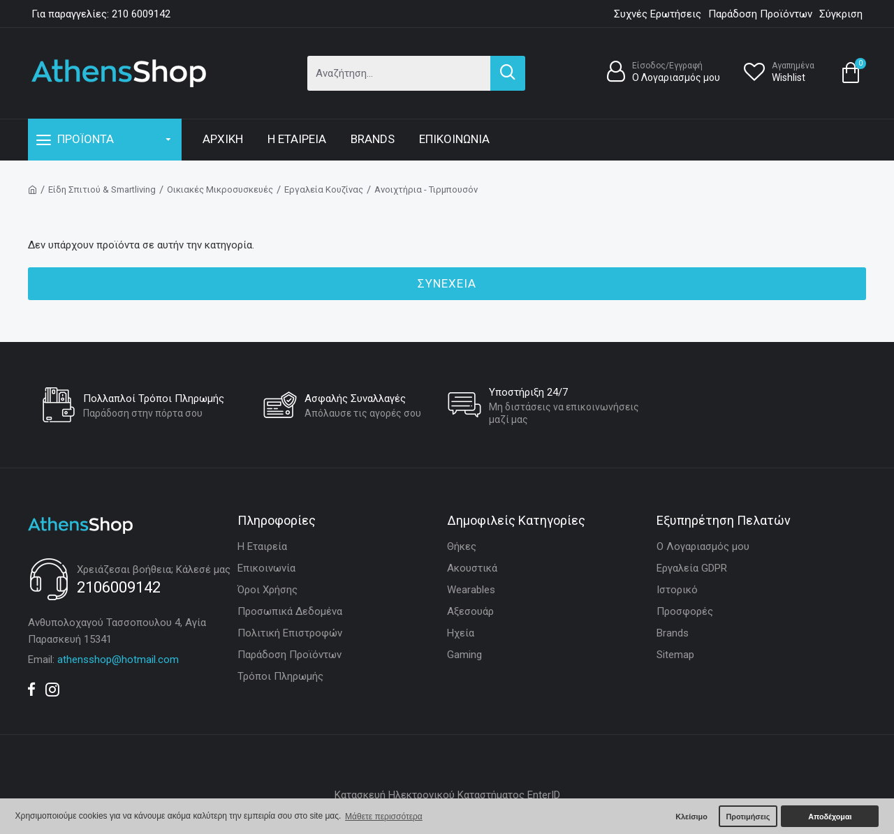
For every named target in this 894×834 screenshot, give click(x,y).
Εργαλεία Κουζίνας (323, 189)
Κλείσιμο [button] (691, 816)
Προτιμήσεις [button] (748, 816)
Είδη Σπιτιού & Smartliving (102, 189)
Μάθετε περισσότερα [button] (384, 816)
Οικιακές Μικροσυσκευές (220, 189)
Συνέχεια (447, 283)
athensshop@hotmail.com (118, 659)
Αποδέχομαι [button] (829, 816)
